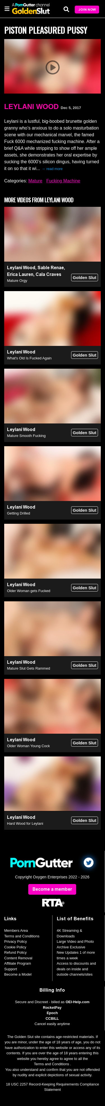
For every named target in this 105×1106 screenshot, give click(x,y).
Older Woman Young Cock (28, 746)
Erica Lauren (20, 274)
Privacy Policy (15, 941)
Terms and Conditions (21, 936)
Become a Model (18, 974)
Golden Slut (84, 277)
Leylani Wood (31, 106)
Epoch (52, 1013)
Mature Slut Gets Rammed (28, 668)
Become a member (52, 889)
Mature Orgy (17, 280)
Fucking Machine (63, 180)
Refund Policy (15, 952)
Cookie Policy (15, 947)
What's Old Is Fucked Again (29, 358)
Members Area (16, 930)
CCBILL (52, 1018)
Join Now (87, 10)
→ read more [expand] (52, 169)
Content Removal (18, 958)
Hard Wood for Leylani (25, 823)
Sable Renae (51, 267)
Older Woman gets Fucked (28, 591)
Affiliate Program (17, 963)
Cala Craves (48, 274)
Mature (35, 180)
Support (10, 969)
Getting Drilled (18, 513)
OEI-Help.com (77, 1002)
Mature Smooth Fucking (26, 436)
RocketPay (52, 1007)
